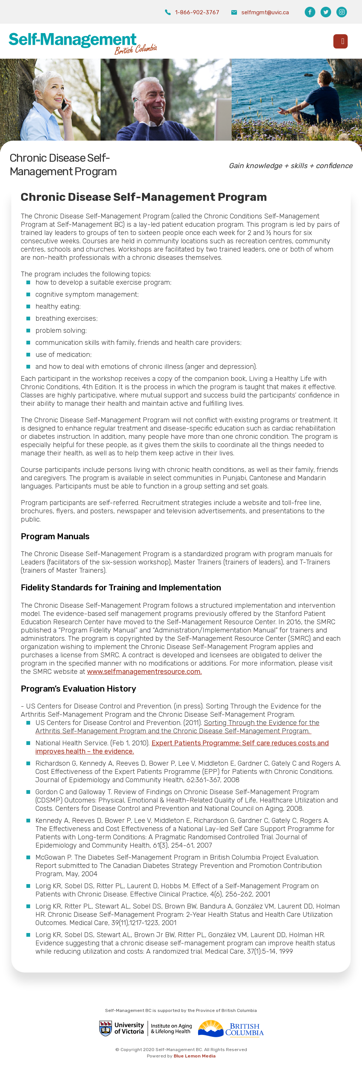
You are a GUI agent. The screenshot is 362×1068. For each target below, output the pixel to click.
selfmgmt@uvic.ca (265, 12)
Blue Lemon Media (194, 1056)
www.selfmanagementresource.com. (144, 672)
